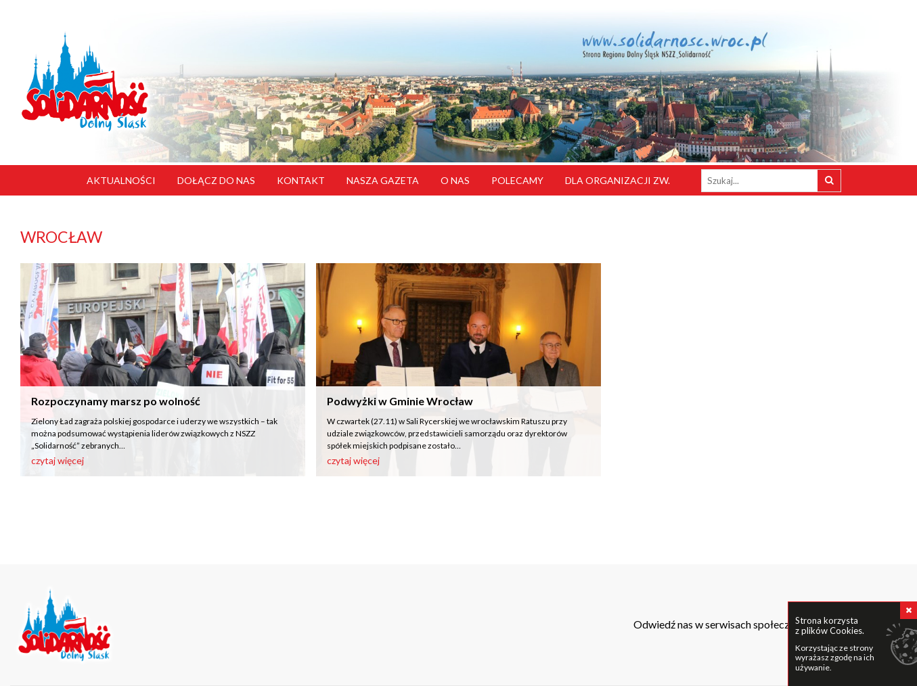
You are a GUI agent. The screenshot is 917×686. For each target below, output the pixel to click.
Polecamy (517, 180)
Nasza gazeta (382, 180)
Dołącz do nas (216, 180)
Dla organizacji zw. (617, 180)
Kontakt (301, 180)
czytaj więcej (57, 460)
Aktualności (121, 180)
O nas (455, 180)
